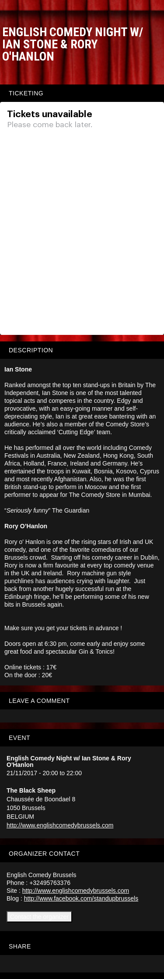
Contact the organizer (39, 916)
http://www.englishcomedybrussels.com (60, 825)
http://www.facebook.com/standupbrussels (81, 898)
